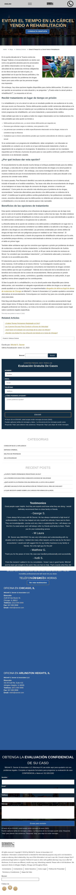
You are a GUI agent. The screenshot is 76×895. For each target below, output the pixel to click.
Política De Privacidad (56, 869)
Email (7, 379)
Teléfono (9, 387)
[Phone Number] (70, 4)
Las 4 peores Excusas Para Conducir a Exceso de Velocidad (26, 326)
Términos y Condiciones (10, 872)
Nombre (8, 370)
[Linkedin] (15, 888)
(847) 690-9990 (17, 688)
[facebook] (4, 888)
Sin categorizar (10, 458)
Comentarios (6, 869)
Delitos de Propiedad (12, 454)
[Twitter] (10, 887)
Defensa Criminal (10, 450)
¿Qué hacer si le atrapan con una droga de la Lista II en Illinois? (27, 330)
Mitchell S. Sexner (17, 345)
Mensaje (5, 804)
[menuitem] (8, 4)
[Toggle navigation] (30, 3)
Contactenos (17, 869)
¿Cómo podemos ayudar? (16, 396)
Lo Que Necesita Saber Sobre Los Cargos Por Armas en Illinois (28, 490)
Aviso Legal (42, 869)
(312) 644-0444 (17, 603)
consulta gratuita (37, 31)
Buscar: (22, 355)
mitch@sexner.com (16, 608)
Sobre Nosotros (30, 869)
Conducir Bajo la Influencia (15, 446)
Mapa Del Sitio (27, 872)
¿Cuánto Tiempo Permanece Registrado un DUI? (22, 323)
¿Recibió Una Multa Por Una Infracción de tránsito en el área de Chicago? (31, 333)
